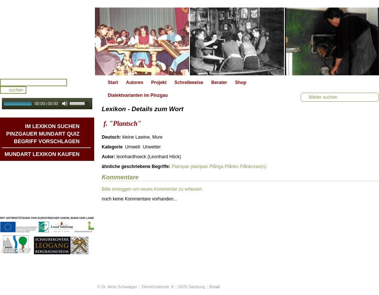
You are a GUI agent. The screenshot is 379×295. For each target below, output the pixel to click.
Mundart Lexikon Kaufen (42, 154)
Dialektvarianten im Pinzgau (138, 95)
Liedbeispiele (65, 183)
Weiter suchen (323, 97)
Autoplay (52, 112)
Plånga (216, 166)
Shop (240, 82)
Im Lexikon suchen (52, 126)
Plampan (180, 166)
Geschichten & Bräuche (54, 176)
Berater (219, 82)
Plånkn (231, 166)
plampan (199, 166)
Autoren (134, 82)
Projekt (159, 82)
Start (113, 82)
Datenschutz (66, 206)
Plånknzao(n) (253, 166)
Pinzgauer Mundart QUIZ (42, 134)
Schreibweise (188, 82)
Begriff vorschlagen (46, 141)
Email (214, 286)
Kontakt (71, 191)
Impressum (67, 198)
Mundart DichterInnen (56, 168)
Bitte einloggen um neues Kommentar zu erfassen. (152, 189)
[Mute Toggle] (65, 104)
